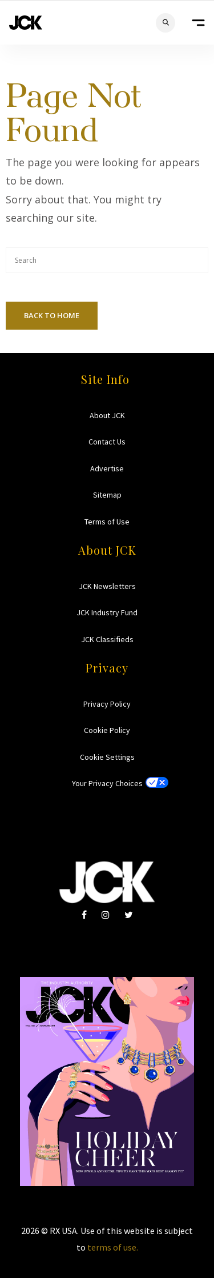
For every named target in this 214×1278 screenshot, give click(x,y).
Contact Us (107, 441)
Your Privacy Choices (107, 783)
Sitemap (107, 495)
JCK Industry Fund (107, 612)
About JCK (107, 415)
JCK (25, 22)
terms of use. (112, 1247)
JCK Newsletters (107, 586)
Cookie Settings (107, 757)
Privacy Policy (107, 704)
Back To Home (51, 315)
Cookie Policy (107, 730)
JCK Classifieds (107, 639)
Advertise (107, 468)
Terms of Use (107, 521)
